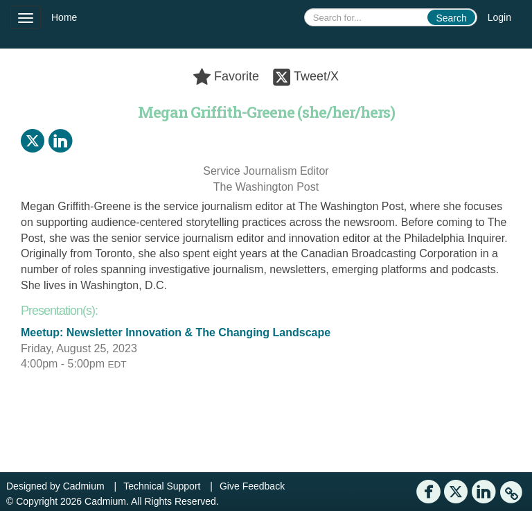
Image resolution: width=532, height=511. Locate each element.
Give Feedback (252, 486)
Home (64, 17)
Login (499, 17)
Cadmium (84, 486)
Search (451, 18)
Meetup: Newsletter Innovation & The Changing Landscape (175, 332)
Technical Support (161, 486)
